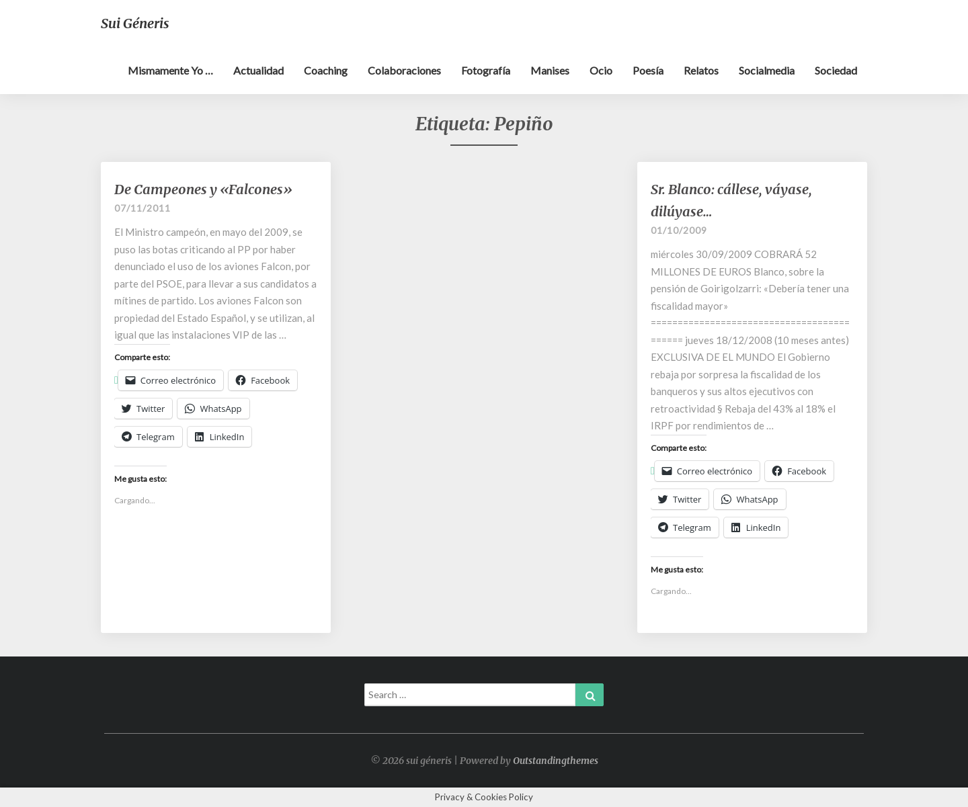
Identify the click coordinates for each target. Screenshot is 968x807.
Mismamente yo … (170, 70)
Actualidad (258, 70)
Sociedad (836, 70)
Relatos (701, 70)
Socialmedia (767, 70)
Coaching (326, 70)
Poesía (648, 70)
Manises (549, 70)
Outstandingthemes (555, 761)
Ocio (601, 70)
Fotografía (485, 70)
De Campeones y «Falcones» (203, 189)
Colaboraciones (404, 70)
